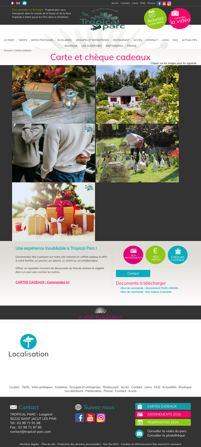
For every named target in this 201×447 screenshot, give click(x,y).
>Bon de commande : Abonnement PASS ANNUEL (149, 288)
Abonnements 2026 (164, 414)
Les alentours (92, 45)
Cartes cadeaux (22, 50)
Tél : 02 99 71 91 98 (25, 423)
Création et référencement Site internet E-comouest (151, 444)
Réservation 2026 (163, 422)
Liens (135, 3)
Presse (151, 3)
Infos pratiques (42, 40)
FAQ (142, 3)
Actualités (189, 40)
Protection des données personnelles (79, 444)
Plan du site (48, 444)
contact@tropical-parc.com (30, 432)
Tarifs (22, 40)
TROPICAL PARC (23, 414)
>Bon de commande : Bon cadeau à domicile (146, 291)
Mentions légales (29, 444)
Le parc (9, 40)
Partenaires (114, 45)
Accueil (8, 50)
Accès (137, 40)
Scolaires (64, 40)
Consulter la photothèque (166, 435)
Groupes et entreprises (92, 40)
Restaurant (121, 40)
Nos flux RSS (110, 444)
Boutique (71, 45)
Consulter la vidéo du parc (167, 431)
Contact (152, 40)
